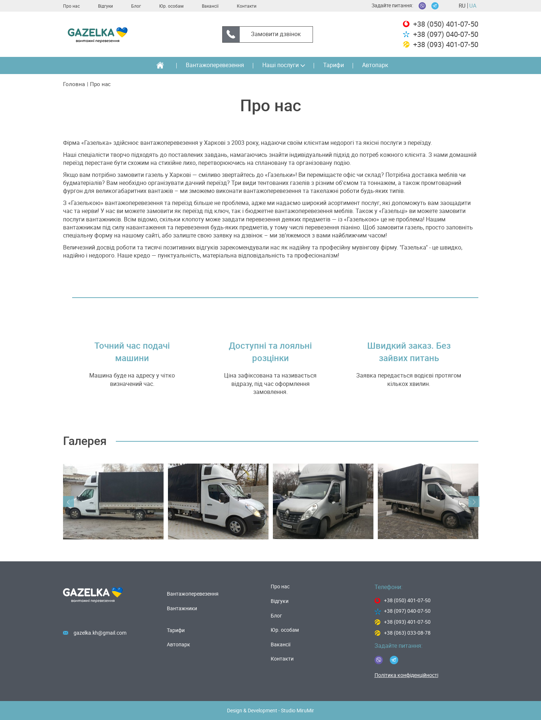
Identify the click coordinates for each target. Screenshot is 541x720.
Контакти (246, 6)
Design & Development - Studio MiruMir (270, 710)
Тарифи (333, 65)
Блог (136, 6)
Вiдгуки (105, 6)
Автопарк (375, 65)
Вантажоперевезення (215, 65)
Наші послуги (283, 65)
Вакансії (210, 6)
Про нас (71, 6)
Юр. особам (171, 6)
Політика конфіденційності (406, 675)
